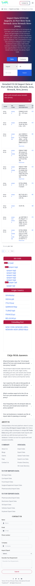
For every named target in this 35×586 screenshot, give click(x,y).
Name (3, 519)
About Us (5, 449)
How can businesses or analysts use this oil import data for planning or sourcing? (17, 415)
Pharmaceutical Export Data (10, 498)
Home (4, 9)
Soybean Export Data (8, 511)
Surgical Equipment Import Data (12, 485)
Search (25, 72)
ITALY (33, 111)
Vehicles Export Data (8, 508)
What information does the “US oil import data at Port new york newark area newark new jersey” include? (17, 363)
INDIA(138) (9, 299)
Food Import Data (7, 482)
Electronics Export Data (9, 501)
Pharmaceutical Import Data (11, 488)
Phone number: (6, 535)
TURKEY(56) (10, 311)
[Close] (29, 100)
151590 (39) (12, 282)
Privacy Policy (14, 581)
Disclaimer (22, 581)
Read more (21, 146)
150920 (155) (13, 267)
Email (3, 527)
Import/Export (6, 550)
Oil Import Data (6, 475)
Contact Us (5, 462)
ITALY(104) (9, 303)
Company (4, 542)
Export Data (21, 452)
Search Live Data (14, 9)
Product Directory (23, 462)
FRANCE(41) (10, 315)
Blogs (3, 452)
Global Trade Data (23, 456)
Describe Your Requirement (9, 558)
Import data (21, 449)
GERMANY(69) (11, 307)
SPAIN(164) (9, 295)
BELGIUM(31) (10, 318)
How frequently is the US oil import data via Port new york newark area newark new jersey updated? (17, 406)
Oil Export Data (6, 504)
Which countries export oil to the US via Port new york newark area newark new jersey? (17, 395)
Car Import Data (7, 478)
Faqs (3, 459)
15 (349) (11, 263)
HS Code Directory (23, 466)
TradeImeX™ (5, 583)
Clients (4, 456)
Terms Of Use (6, 581)
